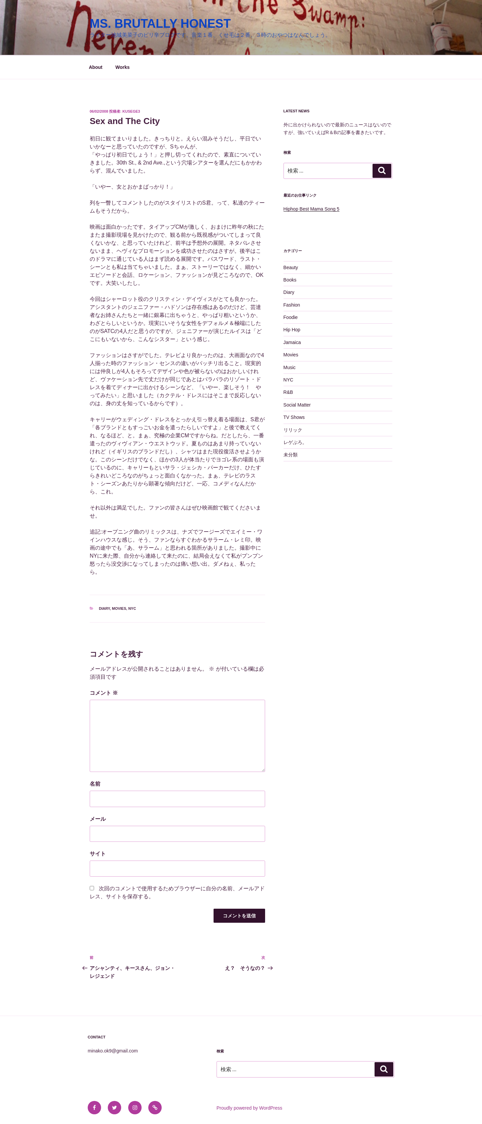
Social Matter (297, 405)
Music (290, 367)
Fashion (292, 305)
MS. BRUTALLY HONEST (160, 23)
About (95, 67)
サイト (98, 854)
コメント (104, 693)
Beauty (291, 267)
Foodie (291, 317)
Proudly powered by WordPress (250, 1108)
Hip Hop (292, 329)
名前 (95, 784)
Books (290, 280)
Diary (104, 608)
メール (98, 819)
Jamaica (292, 342)
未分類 (291, 454)
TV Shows (294, 417)
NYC (132, 608)
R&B (288, 392)
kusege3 (131, 111)
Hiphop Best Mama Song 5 (311, 209)
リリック (293, 430)
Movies (119, 608)
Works (122, 67)
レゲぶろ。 (295, 442)
